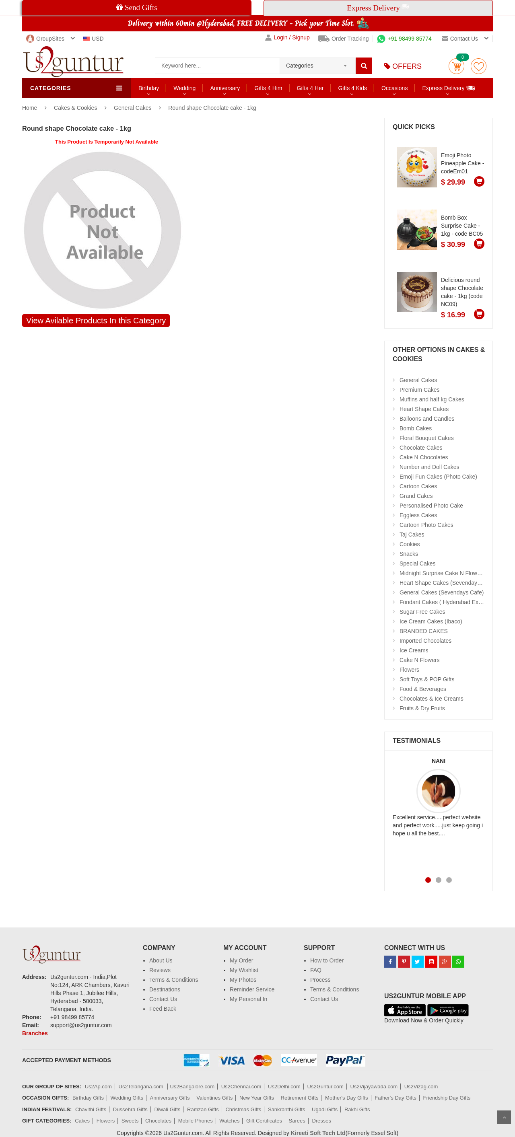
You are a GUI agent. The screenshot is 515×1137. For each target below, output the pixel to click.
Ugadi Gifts (325, 1109)
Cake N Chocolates (424, 457)
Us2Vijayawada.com (374, 1087)
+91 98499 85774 (404, 38)
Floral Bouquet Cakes (427, 438)
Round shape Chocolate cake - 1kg (212, 108)
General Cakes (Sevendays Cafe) (442, 592)
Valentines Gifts (214, 1098)
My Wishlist (244, 970)
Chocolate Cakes (421, 447)
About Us (161, 960)
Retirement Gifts (300, 1098)
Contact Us (163, 999)
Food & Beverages (423, 689)
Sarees (297, 1121)
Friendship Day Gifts (447, 1098)
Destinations (164, 989)
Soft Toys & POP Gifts (427, 679)
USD (93, 38)
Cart (456, 66)
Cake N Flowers (420, 660)
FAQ (315, 970)
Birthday (148, 88)
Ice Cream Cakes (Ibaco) (431, 621)
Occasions (394, 88)
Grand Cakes (416, 496)
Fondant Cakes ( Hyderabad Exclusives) (450, 602)
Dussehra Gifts (130, 1109)
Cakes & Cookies (76, 108)
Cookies (410, 544)
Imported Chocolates (425, 640)
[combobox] (317, 63)
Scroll (504, 1117)
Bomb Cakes (416, 428)
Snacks (409, 554)
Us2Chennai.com (241, 1087)
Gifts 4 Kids (352, 88)
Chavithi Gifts (90, 1109)
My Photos (243, 980)
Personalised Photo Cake (431, 505)
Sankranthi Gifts (286, 1109)
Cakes (82, 1121)
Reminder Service (252, 989)
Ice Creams (414, 650)
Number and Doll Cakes (429, 467)
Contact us (460, 38)
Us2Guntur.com (325, 1087)
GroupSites (45, 38)
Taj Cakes (412, 534)
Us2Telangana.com (142, 1087)
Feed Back (162, 1008)
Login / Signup (287, 38)
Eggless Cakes (418, 515)
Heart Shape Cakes (424, 409)
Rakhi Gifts (357, 1109)
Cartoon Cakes (418, 486)
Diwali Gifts (167, 1109)
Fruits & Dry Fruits (422, 708)
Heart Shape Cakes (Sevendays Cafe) (447, 583)
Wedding (184, 88)
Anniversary (225, 88)
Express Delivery (449, 88)
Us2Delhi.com (284, 1087)
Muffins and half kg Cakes (432, 399)
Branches (35, 1033)
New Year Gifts (256, 1098)
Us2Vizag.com (421, 1087)
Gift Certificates (264, 1121)
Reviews (160, 970)
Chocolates (158, 1121)
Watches (229, 1121)
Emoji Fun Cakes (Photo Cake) (438, 476)
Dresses (321, 1121)
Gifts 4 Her (310, 88)
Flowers (409, 669)
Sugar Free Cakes (422, 612)
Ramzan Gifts (203, 1109)
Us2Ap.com (98, 1087)
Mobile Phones (195, 1121)
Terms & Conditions (173, 980)
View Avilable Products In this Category (96, 320)
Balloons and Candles (427, 418)
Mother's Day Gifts (346, 1098)
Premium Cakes (420, 390)
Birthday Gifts (88, 1098)
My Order (241, 960)
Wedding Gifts (127, 1098)
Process (320, 980)
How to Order (327, 960)
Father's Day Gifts (395, 1098)
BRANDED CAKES (424, 631)
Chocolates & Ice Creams (432, 698)
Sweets (130, 1121)
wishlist (478, 66)
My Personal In (248, 999)
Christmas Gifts (243, 1109)
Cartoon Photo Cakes (426, 525)
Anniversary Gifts (170, 1098)
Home (29, 108)
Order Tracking (343, 38)
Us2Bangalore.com (192, 1087)
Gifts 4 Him (268, 88)
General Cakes (132, 108)
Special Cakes (418, 563)
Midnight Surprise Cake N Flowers (442, 573)
